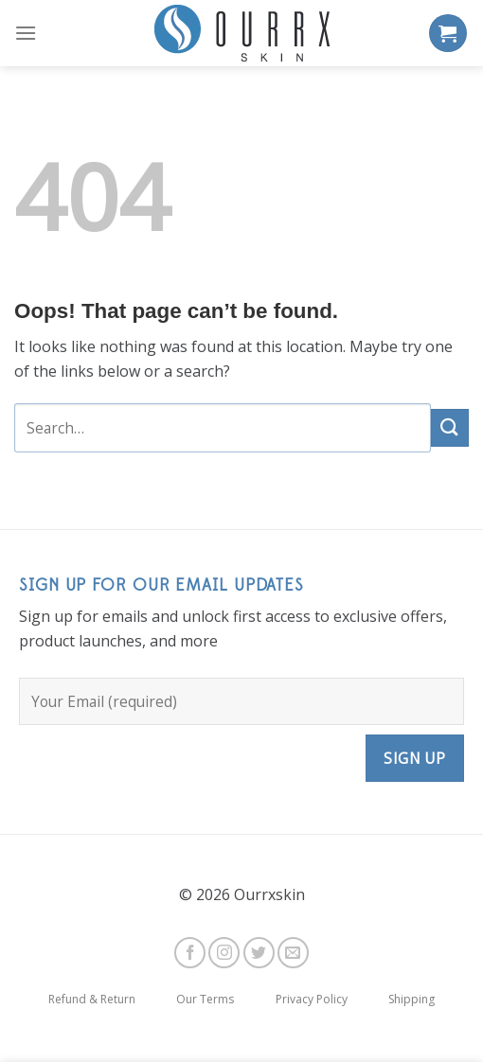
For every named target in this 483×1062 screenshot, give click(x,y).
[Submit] (450, 427)
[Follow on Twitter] (259, 952)
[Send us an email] (293, 952)
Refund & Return (91, 999)
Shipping (411, 999)
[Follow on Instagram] (224, 952)
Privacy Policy (312, 999)
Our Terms (205, 999)
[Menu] (25, 32)
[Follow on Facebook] (190, 952)
